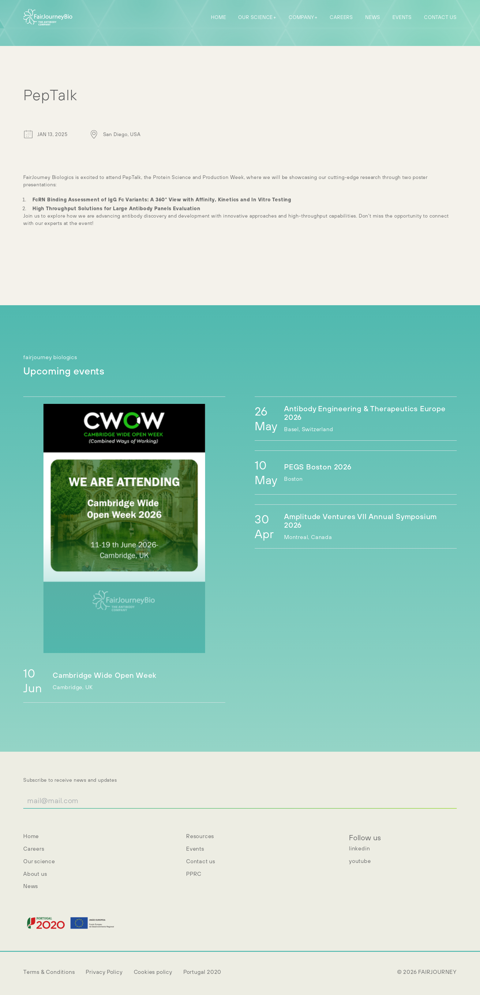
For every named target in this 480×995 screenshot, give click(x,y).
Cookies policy (153, 972)
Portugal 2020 (202, 972)
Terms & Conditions (49, 972)
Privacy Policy (104, 972)
